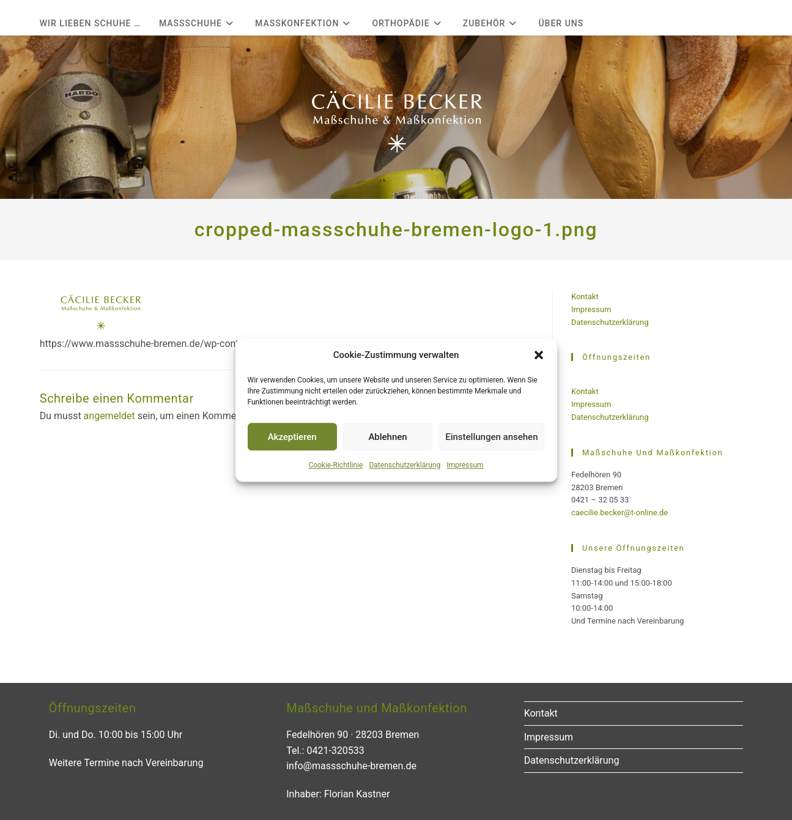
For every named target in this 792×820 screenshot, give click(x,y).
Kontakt (585, 296)
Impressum (464, 465)
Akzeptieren (292, 436)
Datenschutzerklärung (404, 465)
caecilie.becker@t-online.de (619, 512)
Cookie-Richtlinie (335, 465)
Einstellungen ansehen (491, 436)
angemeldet (109, 416)
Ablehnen (387, 436)
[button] (539, 355)
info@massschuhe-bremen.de (351, 766)
